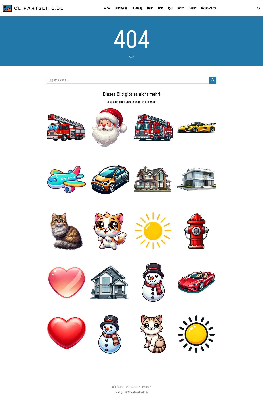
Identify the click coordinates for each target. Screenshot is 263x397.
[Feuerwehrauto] (153, 128)
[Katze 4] (153, 334)
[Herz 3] (66, 282)
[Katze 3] (66, 231)
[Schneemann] (153, 282)
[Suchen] (258, 8)
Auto (107, 8)
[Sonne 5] (153, 231)
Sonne (192, 8)
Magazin (146, 387)
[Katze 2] (110, 231)
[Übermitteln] (212, 80)
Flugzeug (137, 8)
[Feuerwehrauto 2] (66, 128)
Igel (170, 8)
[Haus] (110, 282)
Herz (160, 8)
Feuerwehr (121, 8)
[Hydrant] (196, 231)
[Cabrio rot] (196, 282)
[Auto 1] (110, 179)
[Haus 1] (153, 179)
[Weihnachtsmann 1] (110, 128)
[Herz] (66, 334)
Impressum (117, 387)
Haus (150, 8)
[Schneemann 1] (110, 334)
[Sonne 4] (196, 334)
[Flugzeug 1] (66, 179)
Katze (180, 8)
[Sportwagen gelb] (196, 128)
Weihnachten (208, 8)
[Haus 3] (196, 179)
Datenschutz (133, 387)
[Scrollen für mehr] (131, 57)
